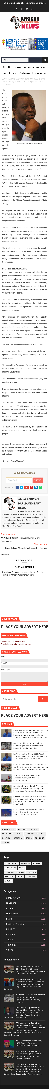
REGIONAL (18, 838)
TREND (29, 838)
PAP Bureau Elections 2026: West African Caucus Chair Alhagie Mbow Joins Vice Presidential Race (30, 756)
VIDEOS (5, 842)
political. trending (34, 834)
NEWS (34, 82)
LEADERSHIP (26, 82)
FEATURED (9, 82)
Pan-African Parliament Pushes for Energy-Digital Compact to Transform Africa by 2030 (29, 812)
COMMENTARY (8, 829)
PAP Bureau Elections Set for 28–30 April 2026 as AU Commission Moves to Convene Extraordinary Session (30, 767)
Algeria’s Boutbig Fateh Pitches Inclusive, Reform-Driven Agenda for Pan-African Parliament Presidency (30, 788)
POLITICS (41, 82)
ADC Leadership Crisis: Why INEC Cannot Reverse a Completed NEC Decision (29, 1043)
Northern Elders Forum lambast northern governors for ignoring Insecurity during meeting (28, 745)
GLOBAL (18, 82)
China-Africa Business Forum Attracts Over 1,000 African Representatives (27, 777)
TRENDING (7, 84)
